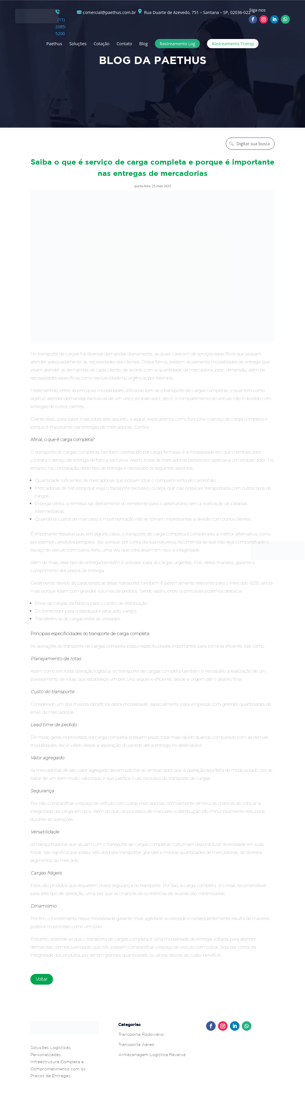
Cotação (102, 43)
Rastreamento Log (177, 43)
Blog (143, 43)
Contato (124, 43)
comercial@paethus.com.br (106, 12)
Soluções (78, 43)
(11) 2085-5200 (60, 22)
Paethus (54, 43)
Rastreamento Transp (233, 43)
